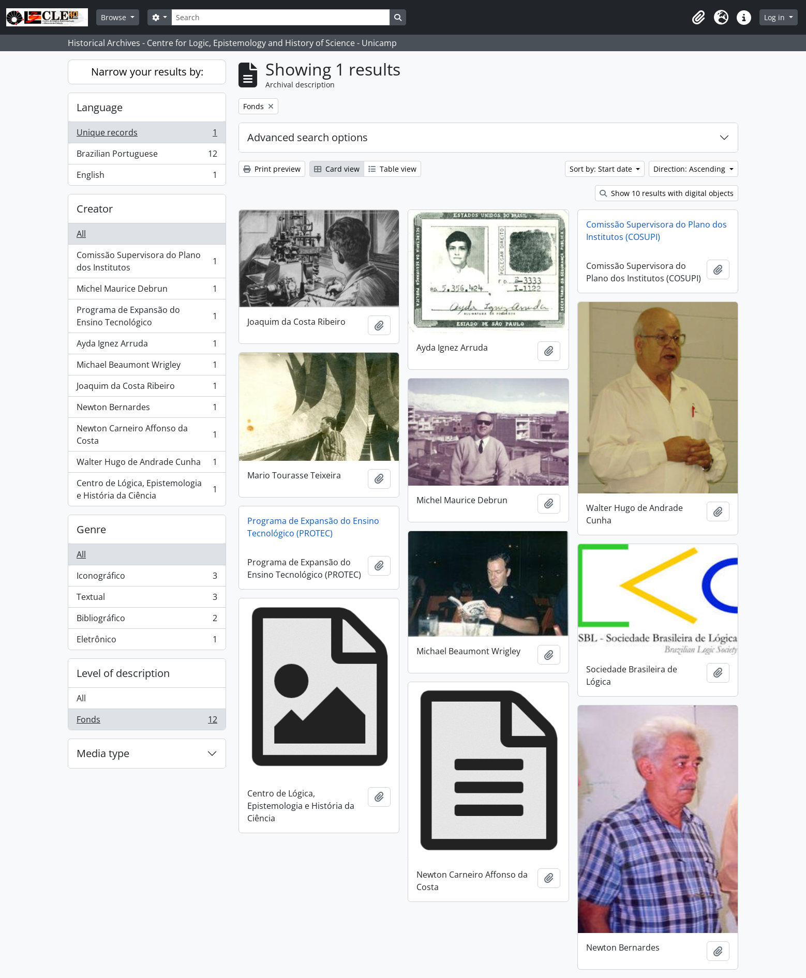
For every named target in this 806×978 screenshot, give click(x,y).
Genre (91, 529)
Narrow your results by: (147, 72)
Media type (103, 753)
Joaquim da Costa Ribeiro (146, 388)
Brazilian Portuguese (146, 155)
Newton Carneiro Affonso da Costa (146, 434)
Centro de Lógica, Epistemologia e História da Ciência (146, 489)
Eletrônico (146, 641)
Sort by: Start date (602, 169)
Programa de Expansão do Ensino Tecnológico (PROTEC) (313, 527)
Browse (114, 17)
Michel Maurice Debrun (146, 290)
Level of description (123, 673)
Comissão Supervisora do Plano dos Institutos (146, 261)
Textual (146, 599)
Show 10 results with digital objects (667, 193)
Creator (95, 209)
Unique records (146, 134)
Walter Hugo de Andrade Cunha (146, 464)
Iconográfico (146, 577)
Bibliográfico (146, 620)
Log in (775, 17)
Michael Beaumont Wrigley (146, 366)
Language (100, 107)
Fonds (146, 721)
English (146, 177)
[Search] (280, 17)
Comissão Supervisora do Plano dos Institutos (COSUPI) (656, 231)
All (81, 233)
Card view (337, 169)
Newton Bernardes (146, 409)
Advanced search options (307, 137)
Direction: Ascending (690, 169)
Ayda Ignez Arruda (146, 345)
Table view (392, 169)
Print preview (272, 169)
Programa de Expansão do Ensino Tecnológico (146, 316)
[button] (698, 17)
